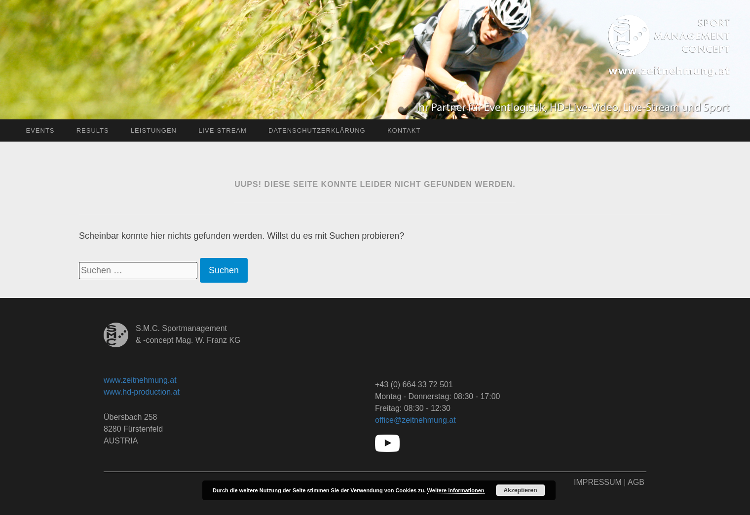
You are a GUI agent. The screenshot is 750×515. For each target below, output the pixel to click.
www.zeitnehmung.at (140, 380)
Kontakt (403, 130)
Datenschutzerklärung (317, 130)
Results (92, 130)
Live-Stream (222, 130)
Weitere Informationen (456, 490)
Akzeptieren (520, 490)
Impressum (598, 482)
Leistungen (154, 130)
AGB (636, 482)
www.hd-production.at (142, 392)
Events (40, 130)
